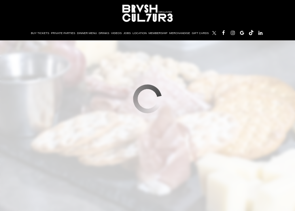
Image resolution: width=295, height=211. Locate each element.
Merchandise (179, 33)
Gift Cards (200, 33)
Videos (116, 33)
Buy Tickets (39, 33)
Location (140, 33)
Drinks (104, 33)
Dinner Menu (87, 33)
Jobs (127, 33)
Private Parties (63, 33)
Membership (157, 33)
